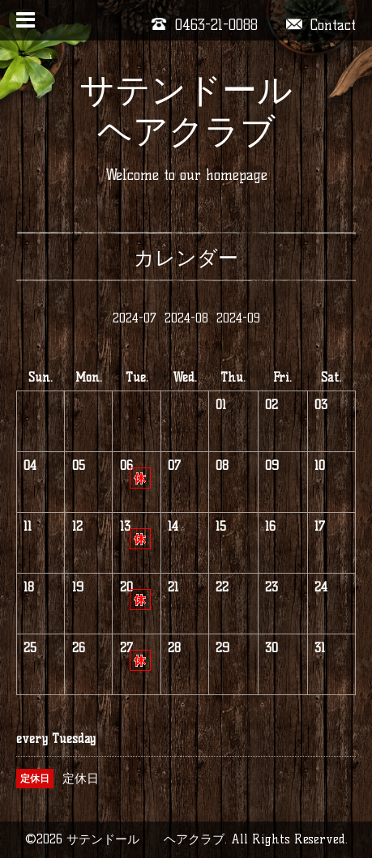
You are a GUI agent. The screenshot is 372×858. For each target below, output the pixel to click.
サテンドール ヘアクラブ (203, 110)
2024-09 (238, 318)
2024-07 (134, 318)
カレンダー (186, 257)
